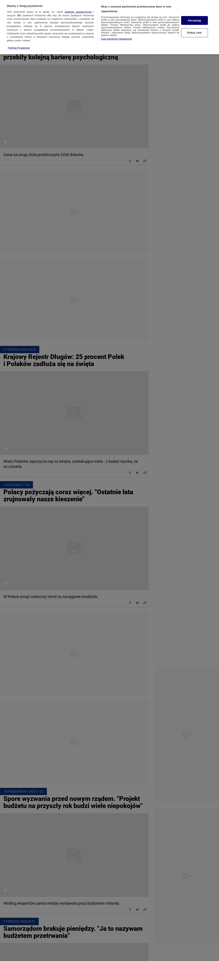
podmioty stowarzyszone (78, 7)
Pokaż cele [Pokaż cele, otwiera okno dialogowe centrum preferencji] (194, 29)
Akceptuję (194, 16)
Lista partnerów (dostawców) (116, 34)
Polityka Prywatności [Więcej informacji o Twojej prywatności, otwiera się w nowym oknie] (19, 43)
